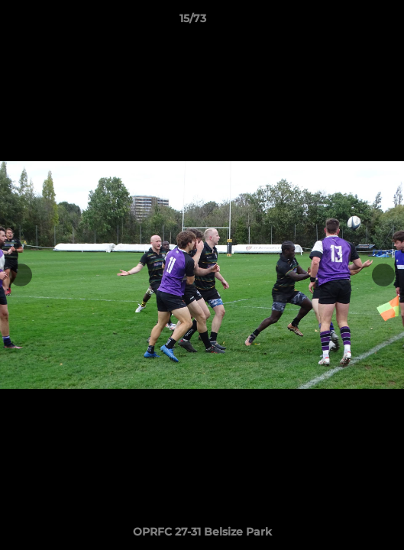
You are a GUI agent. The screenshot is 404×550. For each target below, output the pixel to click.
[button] (349, 22)
